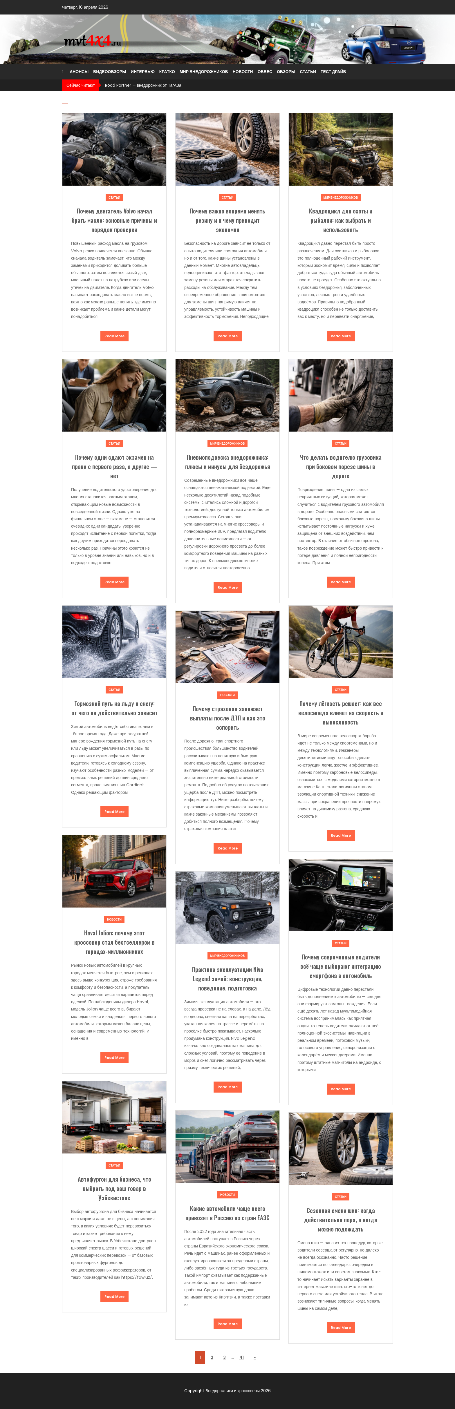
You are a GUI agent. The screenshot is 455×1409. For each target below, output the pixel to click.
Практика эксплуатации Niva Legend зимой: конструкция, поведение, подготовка (227, 978)
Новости (243, 72)
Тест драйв (333, 72)
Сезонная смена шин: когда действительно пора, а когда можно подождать (340, 1219)
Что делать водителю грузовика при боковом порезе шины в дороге (341, 466)
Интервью (143, 72)
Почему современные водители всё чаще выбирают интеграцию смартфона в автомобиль (340, 966)
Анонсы (79, 72)
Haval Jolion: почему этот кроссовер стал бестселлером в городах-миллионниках (114, 942)
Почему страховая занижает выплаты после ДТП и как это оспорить (227, 717)
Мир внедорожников (204, 72)
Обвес (265, 72)
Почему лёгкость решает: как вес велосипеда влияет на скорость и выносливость (340, 712)
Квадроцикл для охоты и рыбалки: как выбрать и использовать (340, 220)
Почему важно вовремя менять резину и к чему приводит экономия (227, 220)
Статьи (308, 72)
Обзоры (286, 72)
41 (241, 1357)
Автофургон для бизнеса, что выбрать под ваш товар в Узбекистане (114, 1188)
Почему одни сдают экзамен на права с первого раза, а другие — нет (114, 466)
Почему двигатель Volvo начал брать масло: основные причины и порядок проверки (114, 220)
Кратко (167, 72)
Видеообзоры (109, 72)
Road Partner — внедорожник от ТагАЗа (143, 85)
